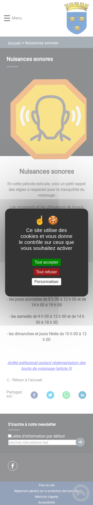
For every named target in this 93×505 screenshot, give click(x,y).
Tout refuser (46, 272)
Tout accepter (46, 262)
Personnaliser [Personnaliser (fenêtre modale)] (46, 282)
